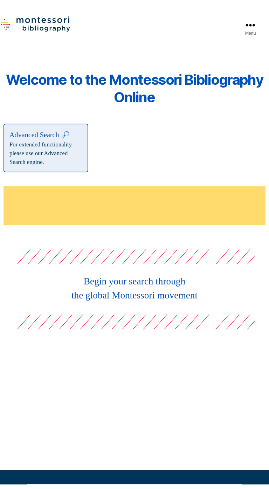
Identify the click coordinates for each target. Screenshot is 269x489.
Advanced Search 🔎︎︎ (39, 139)
